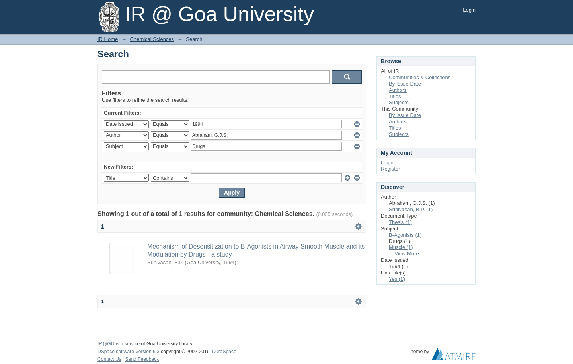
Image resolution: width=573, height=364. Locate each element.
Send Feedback (142, 359)
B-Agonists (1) (405, 235)
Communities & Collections (419, 77)
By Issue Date (405, 84)
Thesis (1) (400, 222)
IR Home (107, 39)
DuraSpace (224, 351)
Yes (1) (397, 279)
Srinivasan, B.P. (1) (411, 209)
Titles (395, 96)
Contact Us (109, 359)
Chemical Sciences (152, 39)
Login (469, 10)
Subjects (399, 102)
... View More (404, 254)
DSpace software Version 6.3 (129, 351)
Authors (398, 90)
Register (390, 169)
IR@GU (106, 343)
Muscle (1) (401, 247)
